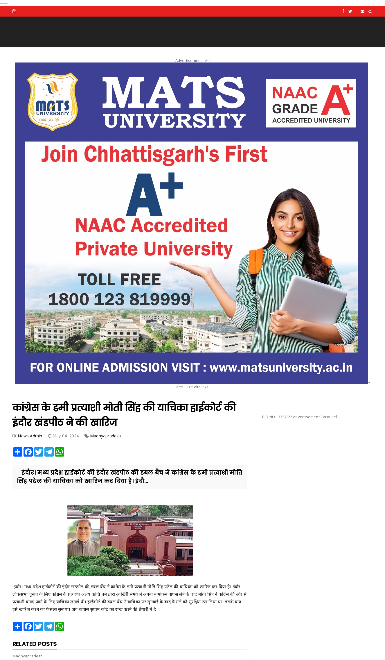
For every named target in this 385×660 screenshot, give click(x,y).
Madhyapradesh (105, 436)
